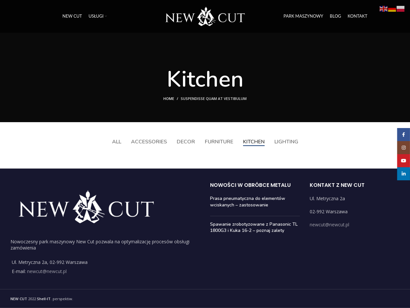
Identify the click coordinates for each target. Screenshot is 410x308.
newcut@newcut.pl (47, 271)
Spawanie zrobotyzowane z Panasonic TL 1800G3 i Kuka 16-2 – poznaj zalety (254, 227)
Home (168, 98)
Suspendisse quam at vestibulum (214, 98)
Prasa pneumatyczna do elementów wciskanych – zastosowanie (247, 201)
